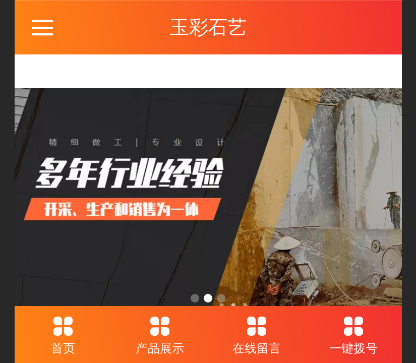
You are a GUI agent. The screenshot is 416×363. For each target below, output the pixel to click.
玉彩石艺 (208, 27)
